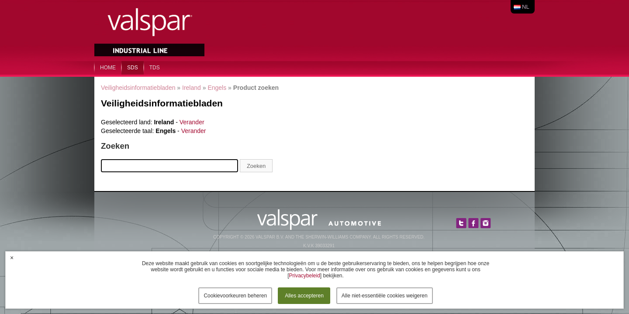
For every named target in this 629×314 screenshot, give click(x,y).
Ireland (191, 87)
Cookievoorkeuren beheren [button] (235, 296)
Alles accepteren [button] (304, 296)
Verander (192, 122)
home (108, 68)
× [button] (12, 257)
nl (525, 6)
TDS (154, 68)
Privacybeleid (304, 276)
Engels (216, 87)
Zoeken (256, 166)
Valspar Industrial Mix (150, 29)
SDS (132, 68)
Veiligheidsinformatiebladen (138, 87)
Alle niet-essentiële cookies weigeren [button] (385, 296)
